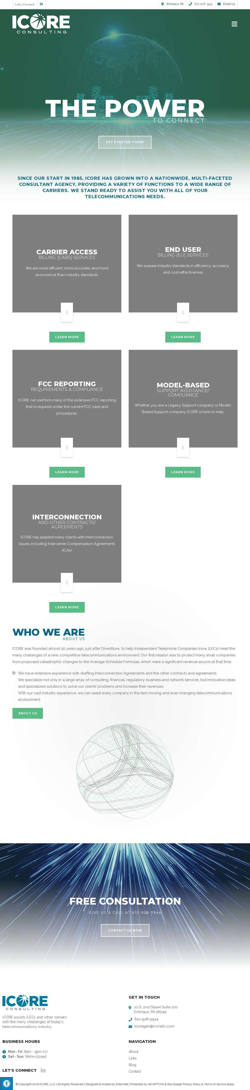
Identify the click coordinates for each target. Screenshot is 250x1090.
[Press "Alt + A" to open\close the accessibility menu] (6, 1083)
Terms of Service (215, 1084)
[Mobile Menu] (235, 23)
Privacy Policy (192, 1084)
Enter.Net (122, 1084)
